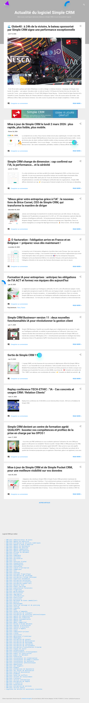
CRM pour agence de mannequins (18, 520)
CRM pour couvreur (13, 552)
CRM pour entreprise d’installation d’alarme (23, 639)
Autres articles (44, 502)
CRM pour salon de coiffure (16, 672)
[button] (80, 26)
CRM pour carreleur (13, 533)
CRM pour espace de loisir (16, 641)
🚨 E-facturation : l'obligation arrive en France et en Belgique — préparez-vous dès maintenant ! (38, 241)
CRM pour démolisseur (14, 660)
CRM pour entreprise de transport (19, 599)
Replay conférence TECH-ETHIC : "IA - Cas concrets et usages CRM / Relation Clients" (40, 391)
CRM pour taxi (11, 550)
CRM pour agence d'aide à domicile (19, 519)
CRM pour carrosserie (14, 535)
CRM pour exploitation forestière (19, 570)
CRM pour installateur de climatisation (21, 652)
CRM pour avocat (12, 530)
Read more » (77, 103)
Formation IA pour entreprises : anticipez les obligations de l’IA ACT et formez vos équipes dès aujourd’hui (41, 279)
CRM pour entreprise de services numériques (23, 517)
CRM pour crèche (12, 623)
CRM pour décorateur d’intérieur (19, 627)
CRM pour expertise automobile (18, 559)
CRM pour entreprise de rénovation (19, 636)
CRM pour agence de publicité (17, 515)
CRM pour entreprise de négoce (18, 680)
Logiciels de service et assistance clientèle (24, 689)
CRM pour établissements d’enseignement (21, 645)
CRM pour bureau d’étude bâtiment (19, 612)
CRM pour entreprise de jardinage (19, 555)
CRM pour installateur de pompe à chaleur (22, 654)
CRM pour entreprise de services (19, 685)
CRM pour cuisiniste (14, 625)
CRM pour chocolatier (14, 544)
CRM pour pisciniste (14, 583)
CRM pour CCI (11, 537)
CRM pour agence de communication (19, 603)
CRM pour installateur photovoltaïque (21, 658)
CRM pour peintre (12, 586)
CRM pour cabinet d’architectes (18, 614)
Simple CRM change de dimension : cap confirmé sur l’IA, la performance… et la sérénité (39, 163)
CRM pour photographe (14, 588)
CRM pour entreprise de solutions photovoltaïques (26, 601)
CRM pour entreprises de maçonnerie (20, 665)
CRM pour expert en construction (19, 647)
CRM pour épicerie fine (15, 566)
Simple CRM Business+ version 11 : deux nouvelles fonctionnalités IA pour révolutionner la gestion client (40, 319)
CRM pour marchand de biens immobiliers (21, 584)
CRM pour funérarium (14, 650)
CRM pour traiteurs (13, 676)
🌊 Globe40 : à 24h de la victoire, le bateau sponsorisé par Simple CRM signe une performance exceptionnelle (41, 28)
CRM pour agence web (14, 608)
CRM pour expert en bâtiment (17, 649)
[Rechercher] (84, 5)
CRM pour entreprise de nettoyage (19, 634)
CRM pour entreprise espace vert (19, 564)
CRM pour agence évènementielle (18, 606)
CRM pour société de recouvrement (19, 674)
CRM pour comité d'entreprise (17, 546)
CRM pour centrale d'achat (16, 539)
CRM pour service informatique (18, 678)
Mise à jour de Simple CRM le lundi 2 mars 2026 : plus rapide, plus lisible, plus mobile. (40, 126)
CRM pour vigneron (13, 594)
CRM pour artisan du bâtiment (17, 528)
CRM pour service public (15, 687)
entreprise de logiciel (26, 698)
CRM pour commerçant (14, 548)
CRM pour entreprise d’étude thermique (21, 557)
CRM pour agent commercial (16, 610)
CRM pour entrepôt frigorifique (18, 553)
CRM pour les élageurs (14, 661)
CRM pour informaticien (15, 579)
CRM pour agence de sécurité (17, 522)
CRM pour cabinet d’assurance (17, 616)
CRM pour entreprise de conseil (18, 630)
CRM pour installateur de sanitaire (20, 656)
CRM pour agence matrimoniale (17, 526)
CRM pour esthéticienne (15, 643)
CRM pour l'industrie (14, 681)
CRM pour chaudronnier (14, 541)
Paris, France (21, 307)
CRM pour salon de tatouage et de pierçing (23, 590)
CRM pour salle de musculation (18, 669)
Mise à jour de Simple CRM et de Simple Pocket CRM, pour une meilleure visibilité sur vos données (40, 469)
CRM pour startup (12, 592)
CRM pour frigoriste (14, 572)
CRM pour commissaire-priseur (17, 621)
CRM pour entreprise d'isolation (19, 563)
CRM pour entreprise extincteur (18, 561)
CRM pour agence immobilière (17, 524)
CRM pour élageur (12, 663)
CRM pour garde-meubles (15, 573)
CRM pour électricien (14, 581)
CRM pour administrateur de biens (19, 513)
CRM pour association (14, 683)
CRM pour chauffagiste (14, 542)
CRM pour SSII (11, 595)
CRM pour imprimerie (14, 577)
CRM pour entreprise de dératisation (20, 632)
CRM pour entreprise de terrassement (20, 638)
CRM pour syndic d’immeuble (16, 597)
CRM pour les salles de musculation (20, 667)
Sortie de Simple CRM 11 (22, 355)
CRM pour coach (12, 619)
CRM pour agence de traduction (18, 605)
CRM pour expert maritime (16, 568)
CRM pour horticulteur (14, 575)
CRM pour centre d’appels (16, 617)
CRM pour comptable (13, 531)
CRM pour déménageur (14, 628)
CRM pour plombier (13, 671)
